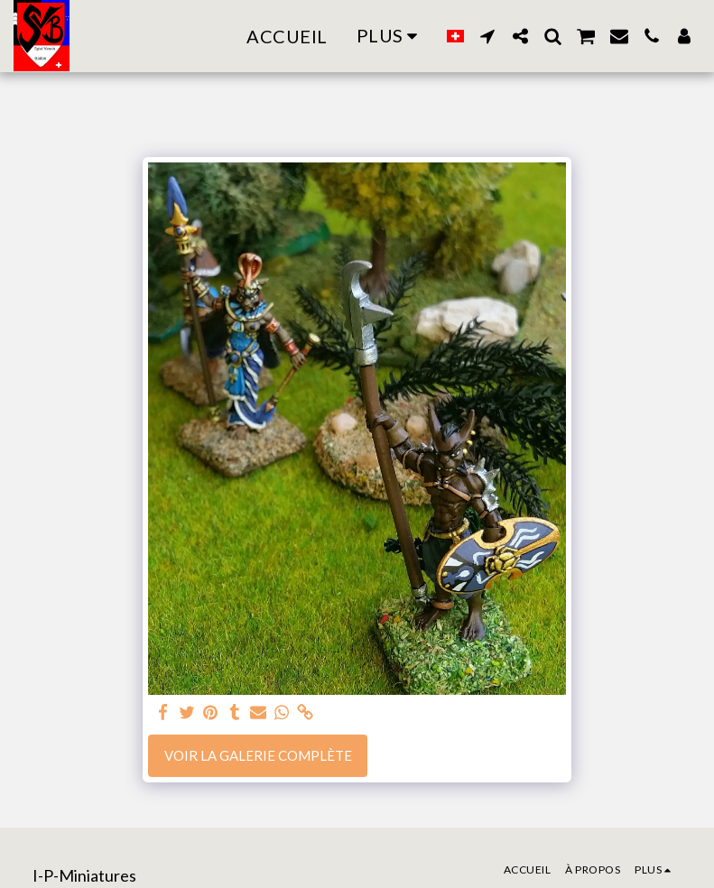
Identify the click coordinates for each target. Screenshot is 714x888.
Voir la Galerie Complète (258, 755)
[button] (487, 36)
